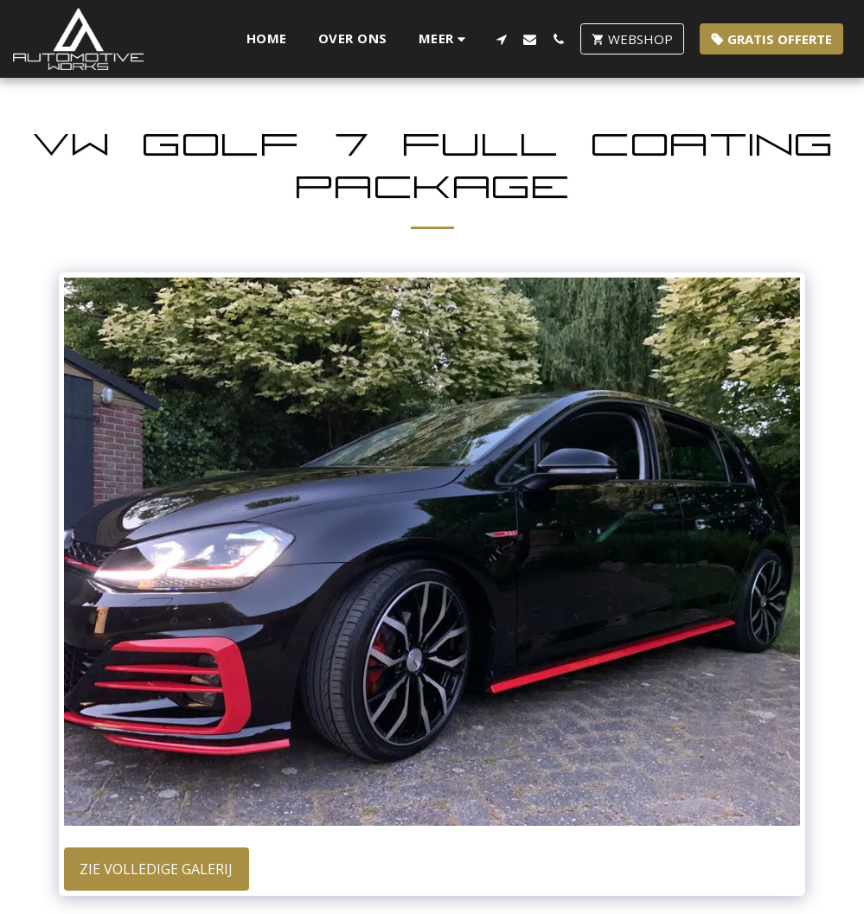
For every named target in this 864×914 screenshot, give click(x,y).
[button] (501, 39)
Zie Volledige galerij (156, 869)
